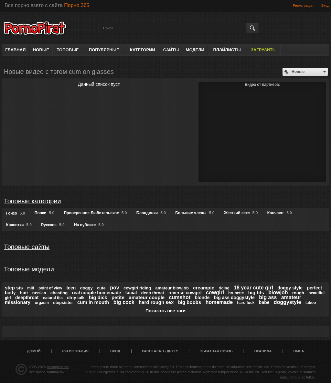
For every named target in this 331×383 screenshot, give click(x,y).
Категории (142, 49)
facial (131, 292)
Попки (44, 213)
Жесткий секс (241, 213)
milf (30, 288)
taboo (310, 302)
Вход (325, 5)
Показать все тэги (165, 310)
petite (118, 297)
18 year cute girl (253, 287)
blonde (202, 297)
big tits (256, 292)
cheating (59, 292)
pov (114, 287)
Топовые (68, 49)
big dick (98, 297)
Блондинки (151, 213)
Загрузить (263, 49)
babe (264, 302)
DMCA (298, 351)
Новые (41, 49)
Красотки (19, 225)
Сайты (171, 49)
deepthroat (26, 297)
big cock (123, 302)
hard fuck (245, 302)
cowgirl (215, 292)
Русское (52, 225)
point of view (50, 288)
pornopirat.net (58, 367)
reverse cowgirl (185, 292)
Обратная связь (216, 351)
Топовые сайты (26, 246)
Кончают (279, 213)
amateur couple (147, 297)
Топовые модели (29, 269)
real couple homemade (96, 292)
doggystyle (287, 302)
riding (224, 288)
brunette (236, 293)
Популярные (104, 49)
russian (39, 293)
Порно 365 (76, 5)
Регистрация (303, 5)
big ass (268, 297)
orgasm (42, 302)
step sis (14, 287)
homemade (219, 302)
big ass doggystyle (234, 297)
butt (24, 292)
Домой (34, 351)
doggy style (290, 287)
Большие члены (194, 213)
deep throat (152, 292)
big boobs (189, 302)
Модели (195, 49)
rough (298, 292)
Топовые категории (32, 201)
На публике (89, 225)
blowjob (278, 292)
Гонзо (15, 213)
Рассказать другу (160, 351)
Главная (15, 49)
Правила (263, 351)
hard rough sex (156, 302)
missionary (17, 302)
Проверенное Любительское (95, 213)
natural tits (53, 298)
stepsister (63, 302)
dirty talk (75, 297)
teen (71, 287)
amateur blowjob (172, 288)
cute (101, 288)
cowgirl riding (137, 288)
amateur (291, 297)
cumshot (180, 297)
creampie (203, 287)
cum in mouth (93, 302)
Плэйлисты (226, 49)
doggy (86, 288)
